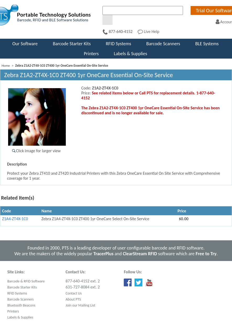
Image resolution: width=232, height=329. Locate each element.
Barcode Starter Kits (72, 44)
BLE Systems (207, 44)
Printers (91, 53)
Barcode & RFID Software (26, 281)
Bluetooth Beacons (21, 305)
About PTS (73, 299)
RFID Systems (118, 44)
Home (6, 65)
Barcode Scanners (163, 44)
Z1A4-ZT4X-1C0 (15, 218)
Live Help (148, 31)
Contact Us (74, 293)
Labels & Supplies (130, 53)
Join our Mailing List (80, 305)
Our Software (25, 44)
